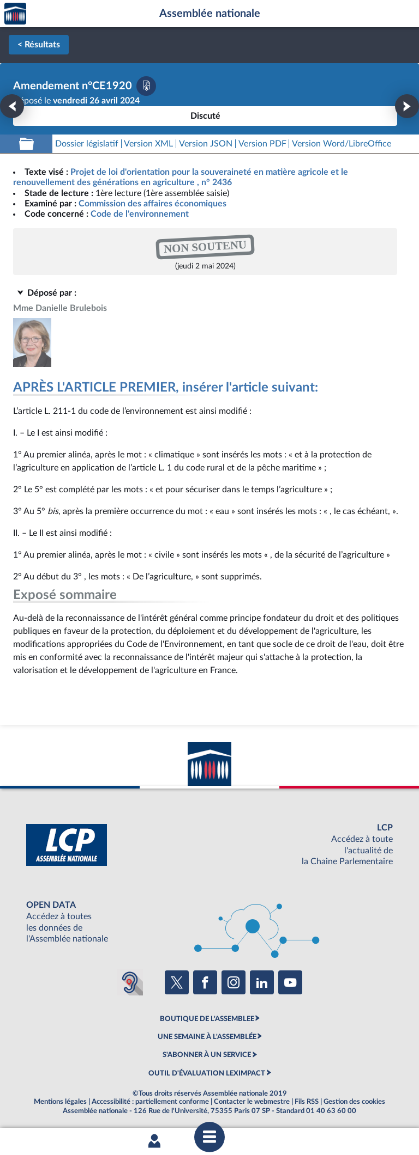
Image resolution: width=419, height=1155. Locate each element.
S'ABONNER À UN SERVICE (207, 1055)
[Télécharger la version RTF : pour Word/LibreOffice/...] (341, 144)
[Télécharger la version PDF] (146, 86)
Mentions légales (60, 1101)
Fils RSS (307, 1101)
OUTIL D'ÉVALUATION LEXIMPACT (206, 1073)
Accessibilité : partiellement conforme (150, 1101)
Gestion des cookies (354, 1101)
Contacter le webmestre (252, 1101)
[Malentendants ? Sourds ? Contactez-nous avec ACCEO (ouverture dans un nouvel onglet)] (130, 982)
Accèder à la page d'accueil (15, 14)
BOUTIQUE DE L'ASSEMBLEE (207, 1019)
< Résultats (38, 44)
